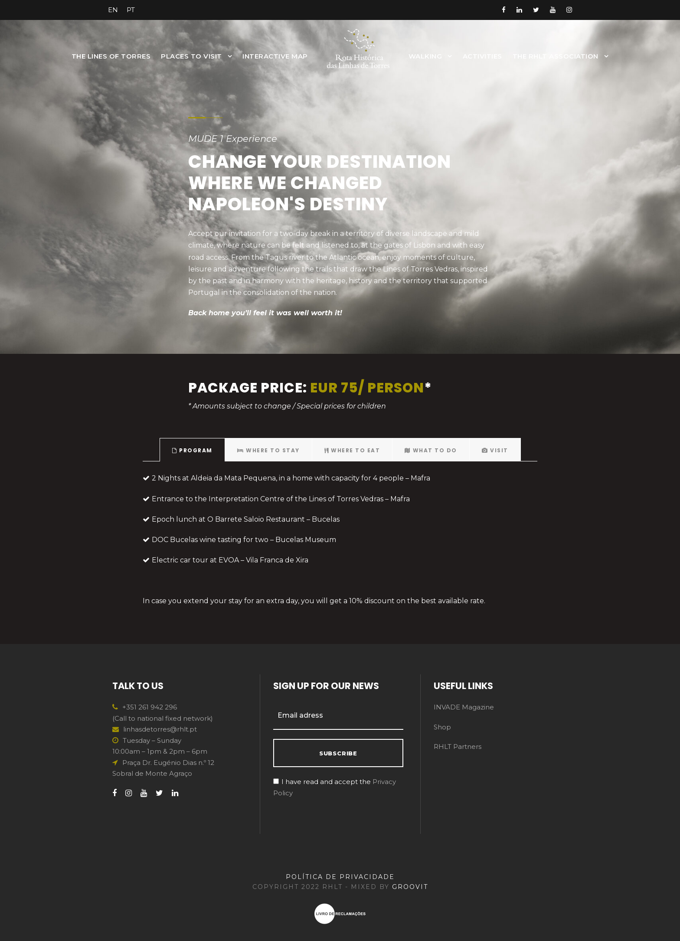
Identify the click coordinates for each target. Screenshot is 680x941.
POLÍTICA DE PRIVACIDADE (340, 877)
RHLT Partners (457, 746)
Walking (425, 56)
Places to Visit (191, 56)
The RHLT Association (555, 56)
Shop (442, 727)
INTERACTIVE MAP (275, 56)
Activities (482, 56)
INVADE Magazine (464, 707)
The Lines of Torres (111, 56)
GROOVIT (410, 887)
